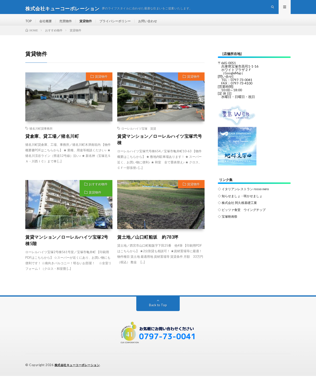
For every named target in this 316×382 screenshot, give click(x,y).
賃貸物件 (89, 24)
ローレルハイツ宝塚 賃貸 (138, 134)
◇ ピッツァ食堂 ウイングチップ (243, 215)
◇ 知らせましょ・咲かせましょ (242, 202)
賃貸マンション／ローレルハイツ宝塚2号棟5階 (66, 246)
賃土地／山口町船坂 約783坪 (148, 243)
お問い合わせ (154, 24)
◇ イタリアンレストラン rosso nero (245, 195)
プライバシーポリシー (120, 24)
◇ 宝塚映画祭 (228, 222)
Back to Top (158, 311)
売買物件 (68, 24)
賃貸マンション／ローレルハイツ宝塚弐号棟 (159, 146)
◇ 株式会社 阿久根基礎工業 (239, 208)
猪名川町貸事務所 (41, 134)
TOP (29, 24)
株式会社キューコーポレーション (79, 371)
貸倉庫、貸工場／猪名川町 (52, 142)
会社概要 (47, 24)
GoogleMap (233, 79)
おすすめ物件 (98, 190)
